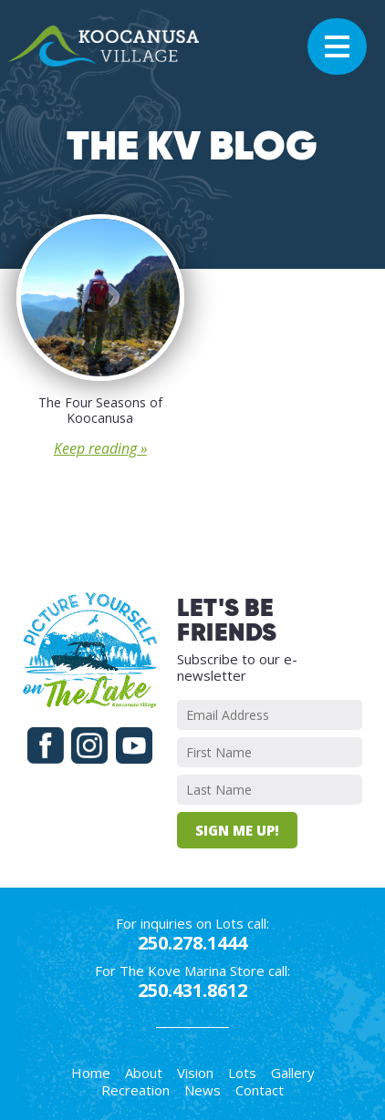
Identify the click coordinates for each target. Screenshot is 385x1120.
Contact (259, 1090)
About (143, 1072)
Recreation (135, 1090)
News (202, 1090)
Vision (195, 1072)
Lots (242, 1072)
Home (90, 1072)
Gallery (293, 1072)
